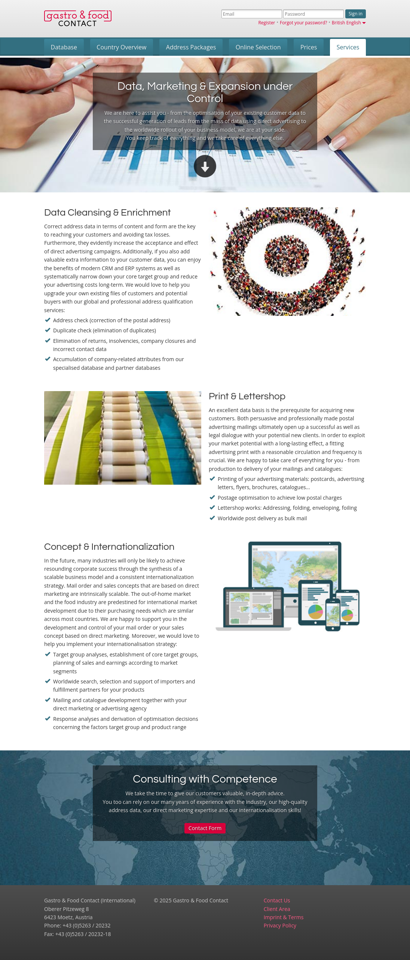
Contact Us (277, 900)
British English (349, 22)
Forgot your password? (303, 22)
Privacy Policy (280, 925)
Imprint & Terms (284, 917)
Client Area (277, 908)
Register (266, 22)
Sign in (355, 13)
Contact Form (205, 828)
